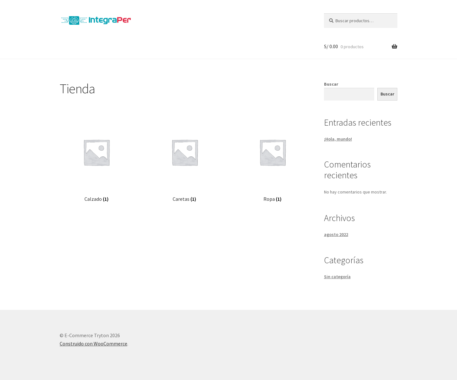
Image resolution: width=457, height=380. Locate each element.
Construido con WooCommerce (93, 343)
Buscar (331, 84)
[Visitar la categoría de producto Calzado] (96, 158)
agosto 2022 (336, 234)
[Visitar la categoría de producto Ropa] (272, 158)
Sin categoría (337, 276)
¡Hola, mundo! (338, 139)
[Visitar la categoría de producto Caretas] (184, 158)
